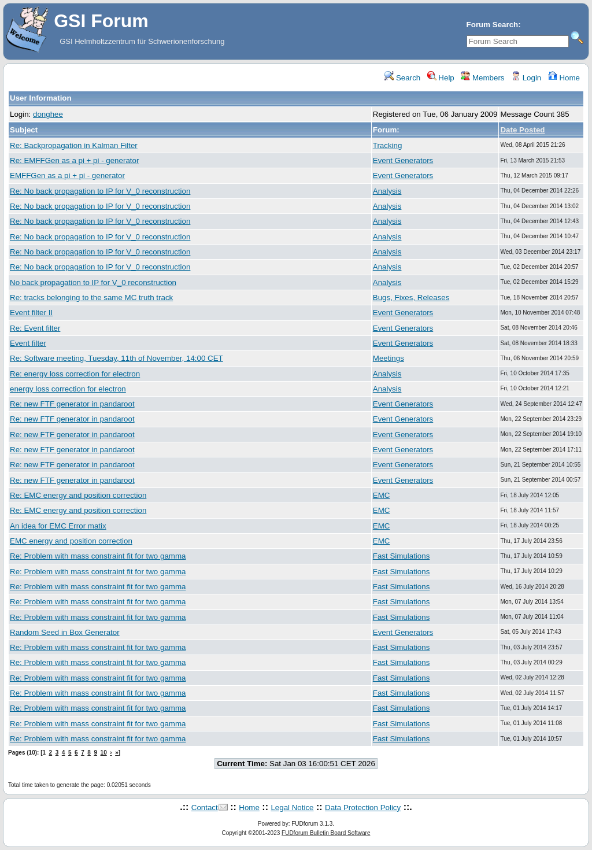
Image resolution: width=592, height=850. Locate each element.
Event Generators (403, 160)
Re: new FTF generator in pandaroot (72, 404)
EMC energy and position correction (71, 541)
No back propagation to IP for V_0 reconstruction (93, 282)
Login (526, 77)
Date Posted (522, 129)
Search (402, 77)
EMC (381, 495)
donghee (48, 114)
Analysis (387, 191)
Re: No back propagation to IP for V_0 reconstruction (100, 191)
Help (440, 77)
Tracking (387, 145)
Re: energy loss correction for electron (75, 373)
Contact (204, 807)
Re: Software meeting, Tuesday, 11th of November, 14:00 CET (116, 358)
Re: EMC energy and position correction (78, 495)
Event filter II (31, 312)
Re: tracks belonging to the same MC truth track (91, 297)
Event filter (28, 343)
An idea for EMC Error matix (58, 526)
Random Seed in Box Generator (65, 632)
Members (482, 77)
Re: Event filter (35, 328)
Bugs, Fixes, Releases (411, 297)
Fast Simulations (401, 556)
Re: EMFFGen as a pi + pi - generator (74, 160)
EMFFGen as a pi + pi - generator (67, 175)
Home (564, 77)
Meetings (388, 358)
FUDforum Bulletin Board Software (326, 833)
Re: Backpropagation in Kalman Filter (74, 145)
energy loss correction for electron (68, 389)
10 (104, 752)
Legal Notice (292, 807)
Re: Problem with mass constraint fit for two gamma (98, 556)
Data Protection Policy (363, 807)
